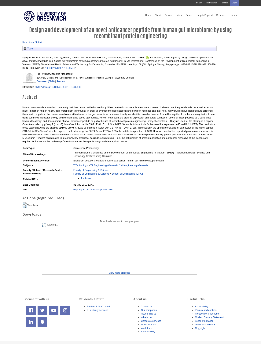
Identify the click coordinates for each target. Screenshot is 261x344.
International (211, 3)
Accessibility (201, 306)
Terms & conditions (205, 324)
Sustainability (148, 331)
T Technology (80, 165)
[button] (25, 205)
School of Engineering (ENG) (127, 173)
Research (221, 15)
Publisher (86, 178)
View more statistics (119, 272)
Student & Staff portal (98, 306)
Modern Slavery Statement (209, 317)
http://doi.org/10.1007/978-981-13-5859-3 (58, 87)
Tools (29, 48)
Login (234, 3)
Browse (168, 15)
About (158, 15)
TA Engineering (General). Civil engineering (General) (119, 165)
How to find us (148, 313)
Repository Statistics (33, 42)
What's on (146, 317)
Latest (179, 15)
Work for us (147, 328)
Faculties (224, 3)
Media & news (148, 324)
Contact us (147, 306)
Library (233, 15)
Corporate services (151, 320)
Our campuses (149, 310)
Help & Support (205, 15)
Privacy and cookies (205, 310)
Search (199, 3)
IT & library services (97, 310)
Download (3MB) (46, 81)
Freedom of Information (207, 313)
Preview (61, 81)
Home (148, 15)
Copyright (200, 328)
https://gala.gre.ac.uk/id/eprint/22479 (92, 189)
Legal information (204, 320)
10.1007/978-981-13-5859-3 (60, 68)
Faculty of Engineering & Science (91, 170)
